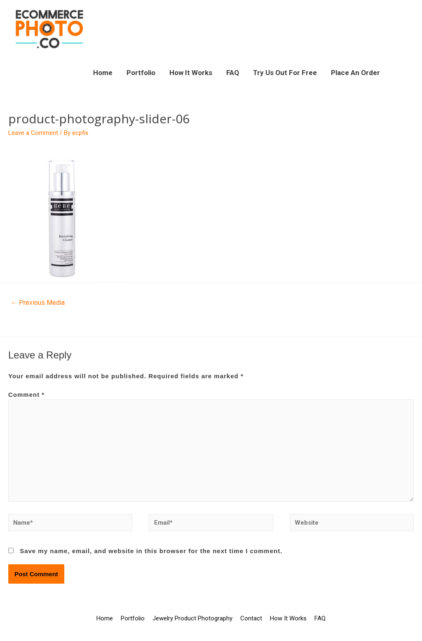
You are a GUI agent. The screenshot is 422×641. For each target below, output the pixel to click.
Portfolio (141, 72)
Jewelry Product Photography (192, 618)
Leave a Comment (33, 133)
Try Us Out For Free (285, 72)
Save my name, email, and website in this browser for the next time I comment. (151, 550)
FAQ (232, 72)
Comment (26, 394)
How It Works (190, 72)
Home (103, 72)
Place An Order (355, 72)
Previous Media (38, 302)
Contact (251, 618)
